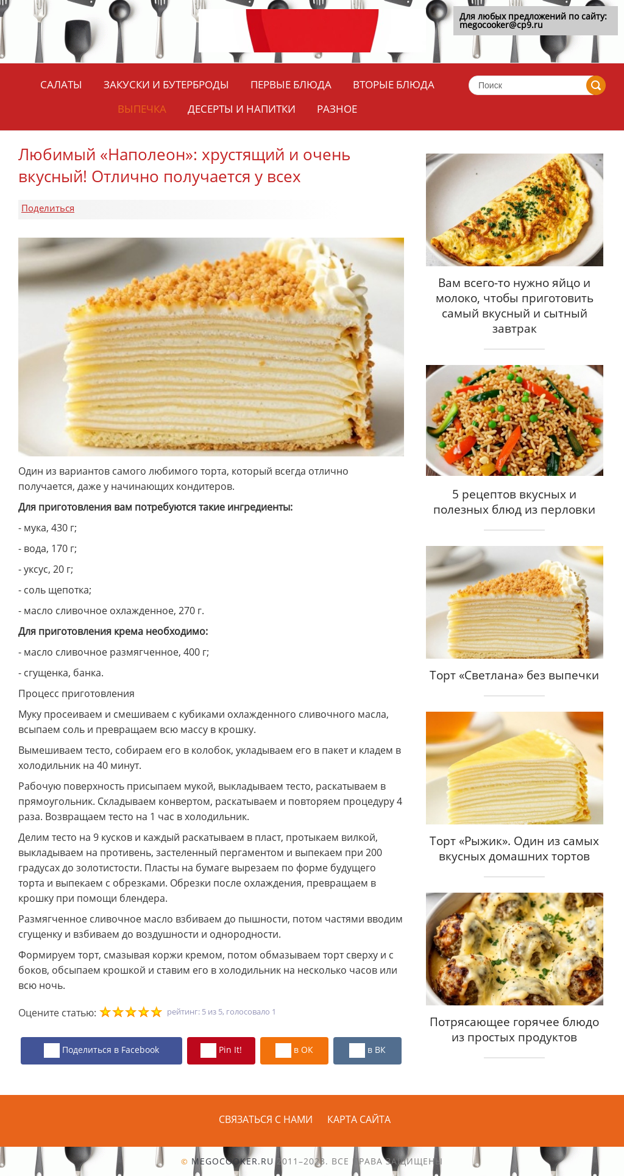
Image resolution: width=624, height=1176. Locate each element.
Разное (337, 109)
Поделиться (47, 208)
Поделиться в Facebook (101, 1050)
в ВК (367, 1050)
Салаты (61, 84)
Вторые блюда (393, 84)
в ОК (294, 1050)
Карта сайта (359, 1119)
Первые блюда (291, 84)
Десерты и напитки (242, 109)
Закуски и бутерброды (166, 84)
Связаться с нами (266, 1119)
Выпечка (142, 109)
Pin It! (221, 1050)
